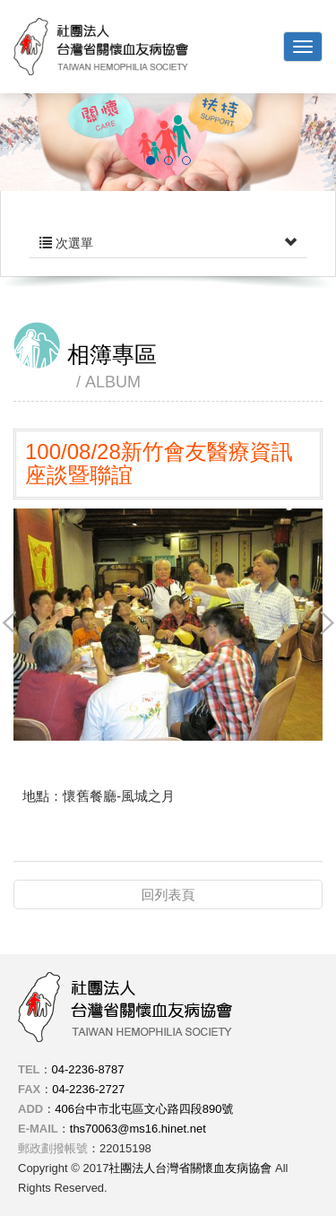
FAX (29, 1089)
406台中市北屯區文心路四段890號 (144, 1109)
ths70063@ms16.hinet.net (138, 1128)
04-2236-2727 (88, 1089)
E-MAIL (38, 1128)
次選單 (168, 243)
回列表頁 (168, 894)
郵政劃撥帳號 (53, 1148)
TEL (29, 1069)
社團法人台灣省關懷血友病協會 (100, 46)
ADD (30, 1109)
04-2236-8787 (88, 1069)
